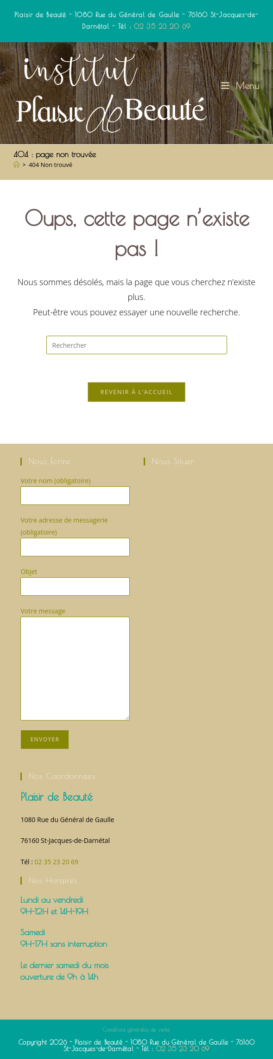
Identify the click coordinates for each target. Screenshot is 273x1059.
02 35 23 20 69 (162, 26)
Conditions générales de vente (136, 1029)
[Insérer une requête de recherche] (136, 345)
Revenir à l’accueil (136, 392)
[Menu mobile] (240, 85)
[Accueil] (16, 164)
